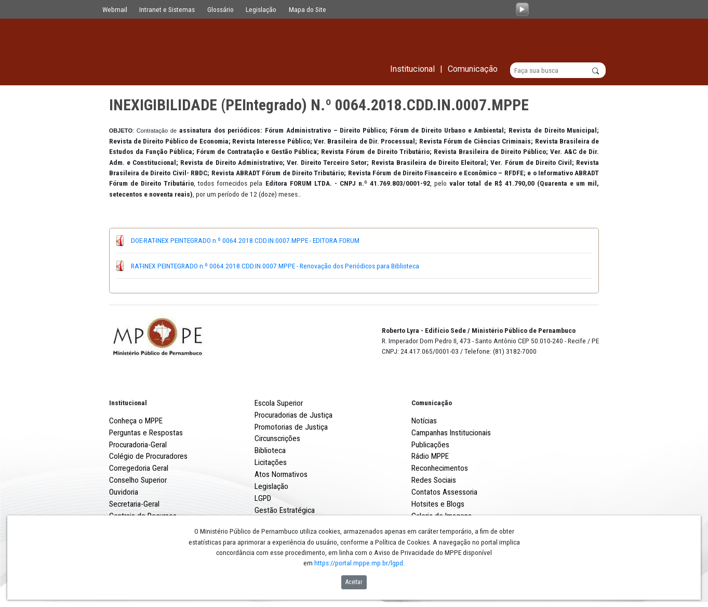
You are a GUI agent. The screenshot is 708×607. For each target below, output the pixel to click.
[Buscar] (558, 71)
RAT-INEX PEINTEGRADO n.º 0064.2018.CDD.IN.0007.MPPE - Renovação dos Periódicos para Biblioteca (275, 266)
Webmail (114, 9)
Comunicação (431, 402)
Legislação (261, 9)
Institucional (128, 402)
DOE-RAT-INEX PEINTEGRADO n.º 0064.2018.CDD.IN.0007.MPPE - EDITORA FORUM (245, 241)
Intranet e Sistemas (167, 9)
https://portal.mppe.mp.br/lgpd (358, 563)
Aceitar (354, 582)
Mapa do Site (307, 9)
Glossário (220, 9)
